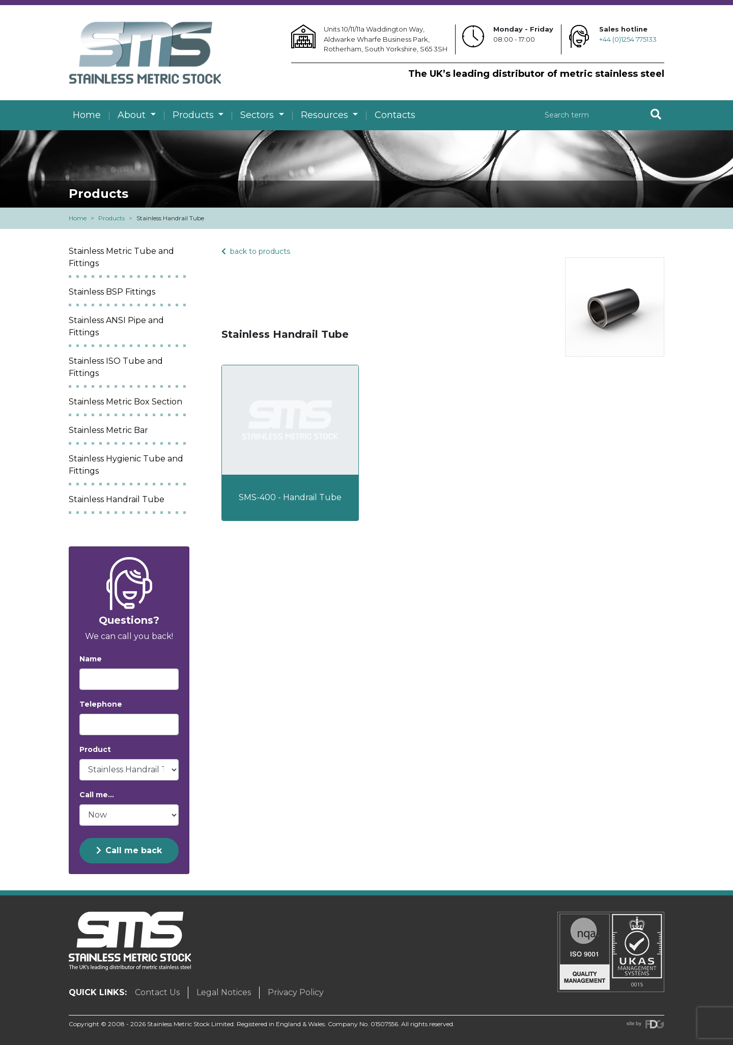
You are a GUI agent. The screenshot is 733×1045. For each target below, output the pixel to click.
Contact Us (157, 992)
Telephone (100, 704)
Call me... (96, 794)
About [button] (133, 115)
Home (87, 115)
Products (111, 218)
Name (90, 658)
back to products (255, 251)
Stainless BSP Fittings (112, 292)
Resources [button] (326, 115)
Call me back (129, 850)
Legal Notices (223, 992)
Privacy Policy (296, 992)
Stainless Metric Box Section (125, 402)
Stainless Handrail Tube (116, 499)
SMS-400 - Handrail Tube (290, 497)
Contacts (395, 115)
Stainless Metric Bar (108, 430)
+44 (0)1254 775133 (628, 39)
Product (95, 749)
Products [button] (194, 115)
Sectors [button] (258, 115)
